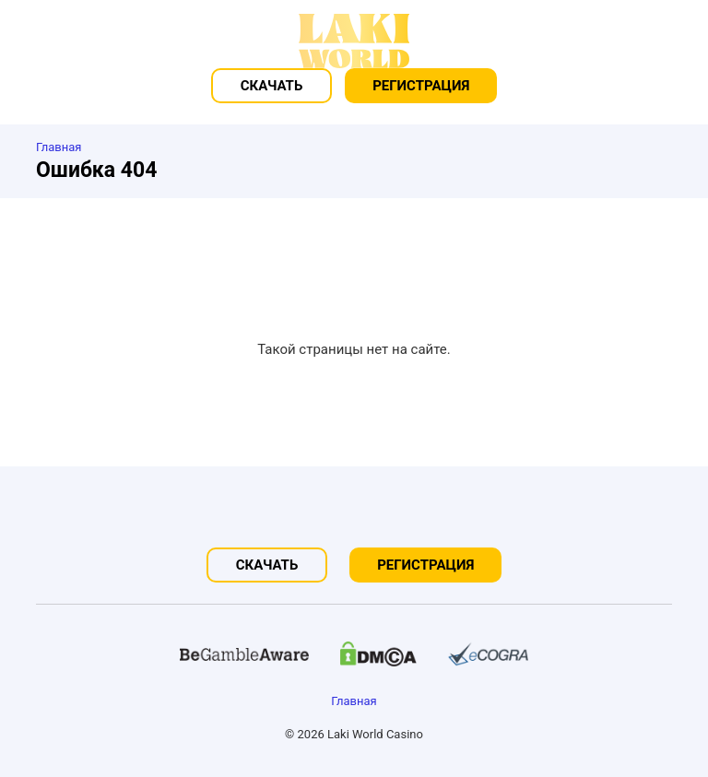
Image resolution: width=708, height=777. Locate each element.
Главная (353, 701)
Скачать (272, 85)
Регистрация (420, 85)
